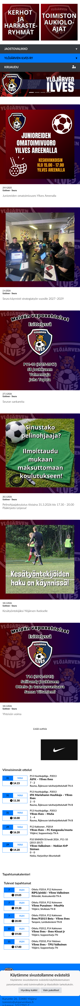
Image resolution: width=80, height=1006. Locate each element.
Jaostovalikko (42, 48)
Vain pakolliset (51, 990)
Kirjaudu (40, 67)
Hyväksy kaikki (29, 990)
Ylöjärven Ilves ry (42, 58)
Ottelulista (10, 837)
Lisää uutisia (40, 703)
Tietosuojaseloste (13, 960)
